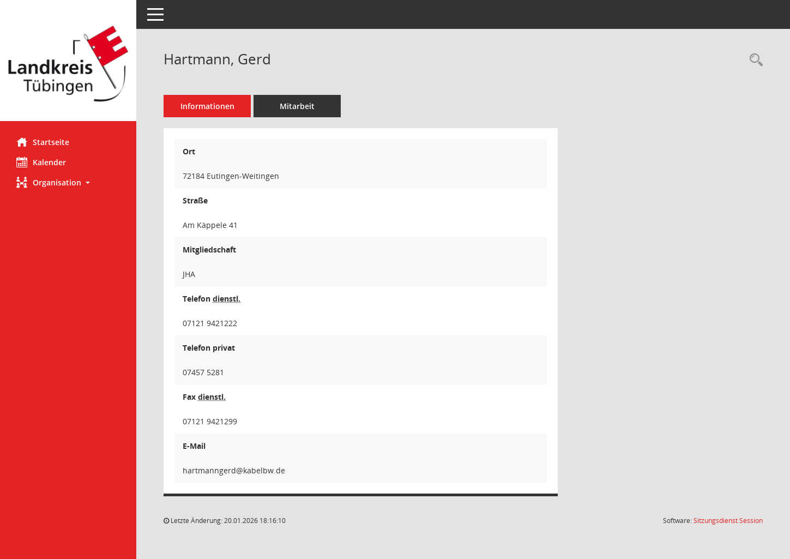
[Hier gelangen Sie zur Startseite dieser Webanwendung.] (68, 64)
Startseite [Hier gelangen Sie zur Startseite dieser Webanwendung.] (42, 141)
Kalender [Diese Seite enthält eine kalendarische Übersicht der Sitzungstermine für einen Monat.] (41, 162)
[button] (68, 182)
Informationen (207, 106)
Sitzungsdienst (728, 520)
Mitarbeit (297, 106)
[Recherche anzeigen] (753, 60)
